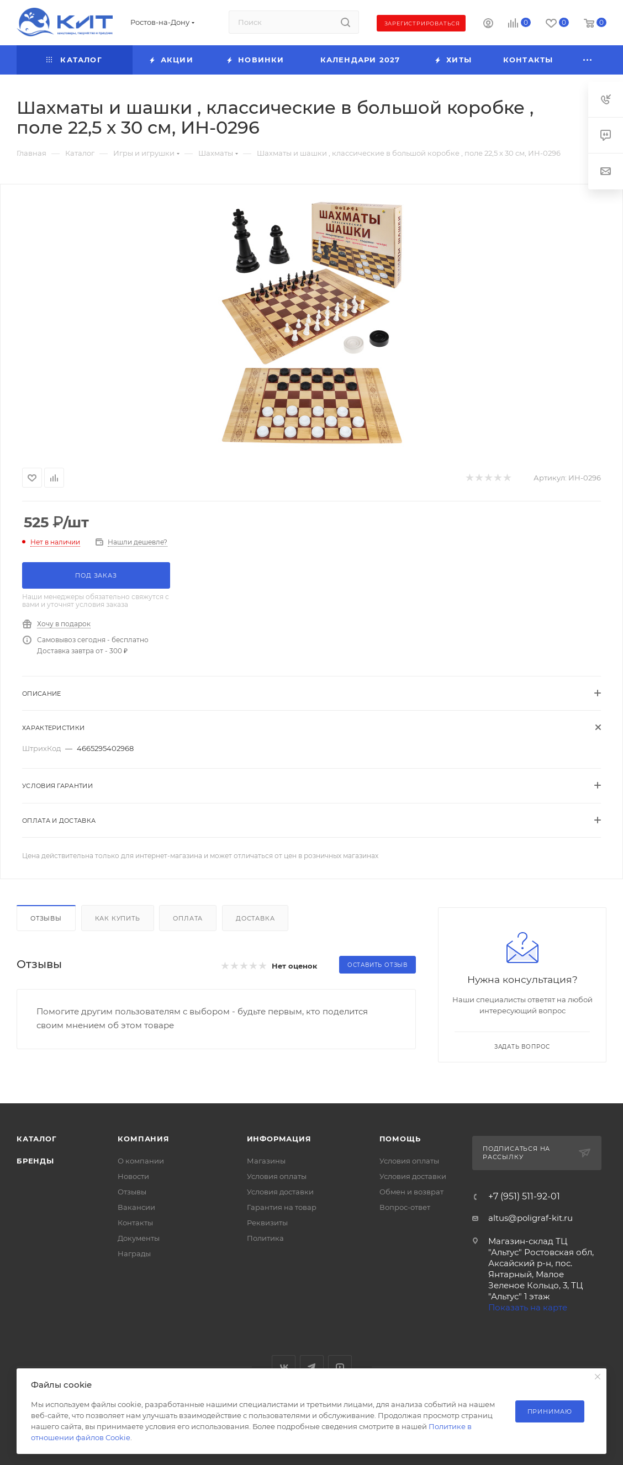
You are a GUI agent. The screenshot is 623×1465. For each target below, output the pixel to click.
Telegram (312, 1367)
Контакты (135, 1222)
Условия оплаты (277, 1176)
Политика (265, 1238)
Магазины (266, 1160)
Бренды (35, 1160)
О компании (141, 1160)
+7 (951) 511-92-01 (524, 1196)
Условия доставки (280, 1191)
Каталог (37, 1138)
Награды (134, 1253)
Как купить (117, 918)
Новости (133, 1176)
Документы (139, 1238)
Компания (143, 1138)
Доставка (255, 918)
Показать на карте (527, 1307)
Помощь (400, 1138)
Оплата (188, 918)
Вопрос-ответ (404, 1207)
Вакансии (136, 1207)
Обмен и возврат (411, 1191)
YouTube (340, 1367)
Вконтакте (283, 1367)
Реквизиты (267, 1222)
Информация (279, 1138)
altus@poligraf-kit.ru (530, 1218)
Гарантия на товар (281, 1207)
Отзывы (46, 918)
